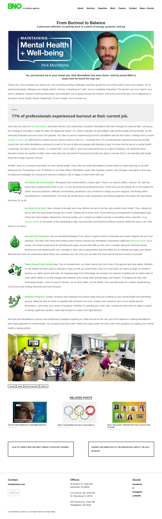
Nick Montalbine (39, 126)
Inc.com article (32, 221)
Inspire (97, 19)
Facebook (137, 494)
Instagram (137, 502)
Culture (12, 386)
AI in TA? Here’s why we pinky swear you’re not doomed (40, 447)
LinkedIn (137, 505)
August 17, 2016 (63, 427)
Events (20, 386)
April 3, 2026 (12, 427)
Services (91, 8)
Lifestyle (44, 386)
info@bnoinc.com (16, 494)
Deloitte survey (15, 140)
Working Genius (138, 240)
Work (112, 8)
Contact (133, 8)
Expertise (102, 8)
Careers (122, 8)
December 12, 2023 (114, 429)
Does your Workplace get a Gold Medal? (76, 425)
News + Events (147, 8)
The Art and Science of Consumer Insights (27, 425)
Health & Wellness (31, 386)
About (80, 8)
